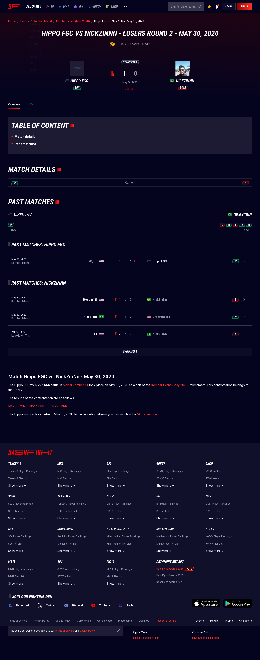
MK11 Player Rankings (119, 569)
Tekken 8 (14, 463)
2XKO (112, 6)
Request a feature (166, 620)
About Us (144, 620)
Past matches (25, 144)
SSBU (11, 496)
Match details (25, 137)
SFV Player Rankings (68, 569)
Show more (17, 486)
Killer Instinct (118, 529)
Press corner (125, 620)
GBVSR (94, 6)
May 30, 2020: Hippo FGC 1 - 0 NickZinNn (37, 406)
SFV (59, 561)
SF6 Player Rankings (118, 471)
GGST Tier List (213, 511)
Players (214, 620)
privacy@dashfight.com (205, 637)
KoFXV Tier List (214, 543)
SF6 (78, 6)
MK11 (110, 561)
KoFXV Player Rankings (219, 536)
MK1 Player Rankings (69, 471)
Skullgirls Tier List (67, 543)
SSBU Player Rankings (20, 503)
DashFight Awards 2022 (169, 581)
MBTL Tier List (16, 576)
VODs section (147, 414)
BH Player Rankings (167, 503)
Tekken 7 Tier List (67, 511)
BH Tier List (162, 511)
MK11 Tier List (115, 576)
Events (200, 620)
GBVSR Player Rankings (169, 471)
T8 (50, 6)
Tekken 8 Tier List (18, 478)
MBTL (11, 561)
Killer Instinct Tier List (119, 543)
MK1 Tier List (64, 478)
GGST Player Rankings (218, 503)
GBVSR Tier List (165, 478)
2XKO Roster (213, 471)
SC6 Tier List (15, 543)
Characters (245, 620)
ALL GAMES (33, 6)
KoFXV (210, 529)
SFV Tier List (64, 576)
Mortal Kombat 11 (75, 385)
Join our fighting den (32, 596)
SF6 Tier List (113, 478)
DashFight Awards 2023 (169, 575)
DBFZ (110, 496)
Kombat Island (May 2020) (170, 385)
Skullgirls (65, 529)
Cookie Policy (62, 620)
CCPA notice (84, 620)
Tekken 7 (63, 496)
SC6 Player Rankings (19, 536)
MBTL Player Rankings (20, 569)
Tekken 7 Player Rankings (71, 503)
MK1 (64, 6)
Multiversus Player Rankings (172, 536)
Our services (104, 620)
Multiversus (165, 529)
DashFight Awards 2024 (169, 568)
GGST (209, 496)
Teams (229, 620)
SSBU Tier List (16, 511)
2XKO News (212, 478)
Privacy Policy (41, 620)
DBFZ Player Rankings (119, 503)
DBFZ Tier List (114, 511)
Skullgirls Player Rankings (71, 536)
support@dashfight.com (145, 637)
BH (158, 496)
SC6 (10, 529)
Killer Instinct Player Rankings (123, 536)
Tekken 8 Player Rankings (22, 471)
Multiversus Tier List (167, 543)
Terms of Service (17, 620)
